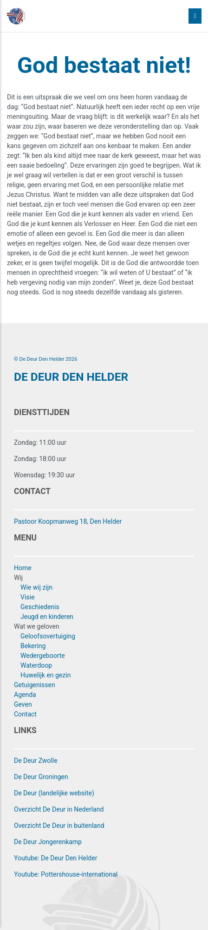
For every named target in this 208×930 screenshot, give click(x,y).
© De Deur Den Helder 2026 (45, 359)
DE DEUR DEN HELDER (71, 377)
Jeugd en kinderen (46, 616)
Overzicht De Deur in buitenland (59, 825)
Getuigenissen (34, 685)
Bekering (33, 646)
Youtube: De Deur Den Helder (55, 858)
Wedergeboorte (42, 655)
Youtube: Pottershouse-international (65, 874)
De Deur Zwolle (36, 760)
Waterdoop (36, 665)
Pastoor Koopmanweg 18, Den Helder (68, 521)
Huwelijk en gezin (45, 675)
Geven (23, 704)
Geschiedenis (39, 607)
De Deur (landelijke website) (54, 793)
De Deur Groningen (41, 776)
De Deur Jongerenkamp (48, 841)
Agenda (25, 694)
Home (23, 568)
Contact (25, 714)
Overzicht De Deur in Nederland (59, 809)
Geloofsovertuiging (47, 636)
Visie (27, 597)
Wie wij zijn (36, 587)
